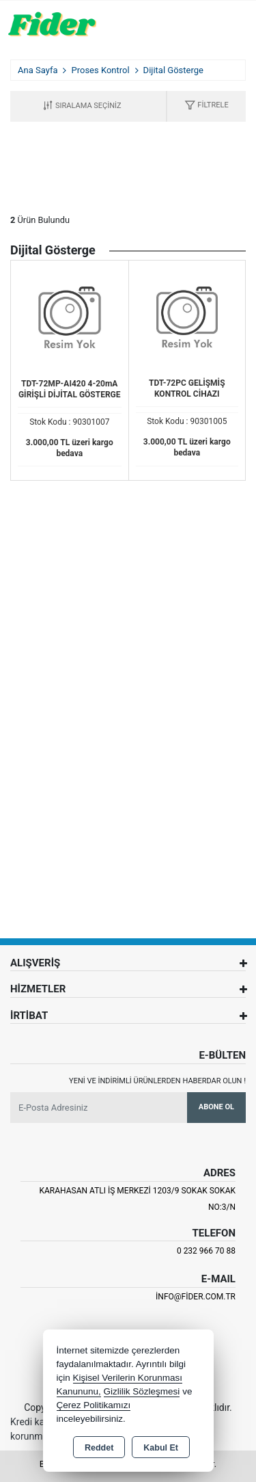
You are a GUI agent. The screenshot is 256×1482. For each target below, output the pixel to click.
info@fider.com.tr (196, 1296)
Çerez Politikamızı (94, 1405)
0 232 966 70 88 (206, 1251)
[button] (206, 106)
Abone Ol (216, 1106)
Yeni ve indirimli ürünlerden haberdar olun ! (157, 1080)
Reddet (99, 1448)
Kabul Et (160, 1448)
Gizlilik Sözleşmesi (142, 1391)
